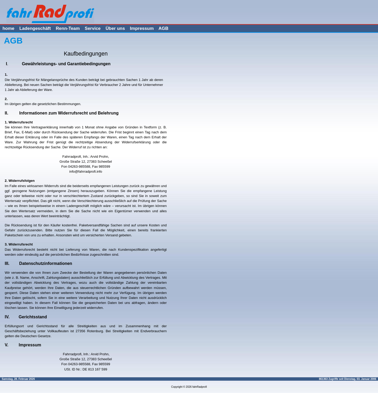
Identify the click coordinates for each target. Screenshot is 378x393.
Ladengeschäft (35, 28)
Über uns (115, 28)
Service (93, 28)
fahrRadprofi (199, 386)
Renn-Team (68, 28)
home (8, 28)
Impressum (142, 28)
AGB (164, 28)
